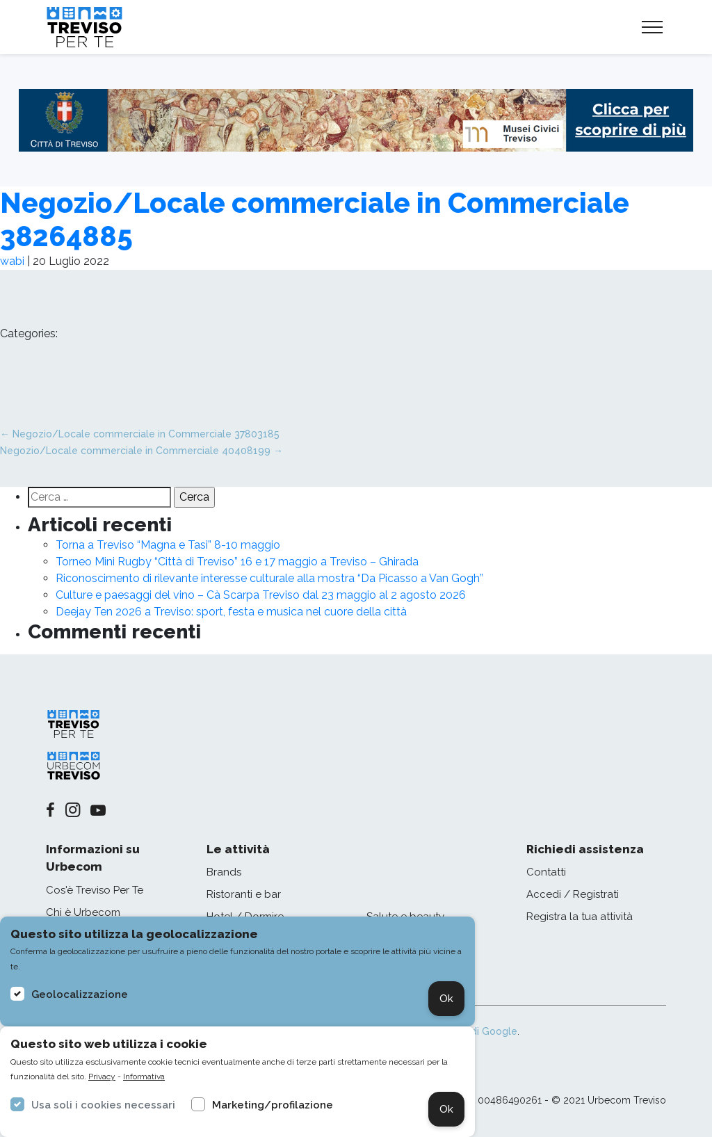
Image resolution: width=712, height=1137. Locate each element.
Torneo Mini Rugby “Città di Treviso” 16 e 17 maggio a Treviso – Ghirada (237, 561)
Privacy (101, 1076)
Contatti (546, 872)
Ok (446, 998)
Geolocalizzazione (79, 994)
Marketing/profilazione (272, 1105)
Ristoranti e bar (244, 894)
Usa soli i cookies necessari (103, 1105)
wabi (12, 261)
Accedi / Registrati (572, 894)
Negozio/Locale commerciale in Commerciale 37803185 (140, 434)
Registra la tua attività (579, 916)
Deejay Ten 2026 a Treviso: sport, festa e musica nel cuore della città (231, 611)
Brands (224, 872)
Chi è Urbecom (83, 912)
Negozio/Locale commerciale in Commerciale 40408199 (141, 450)
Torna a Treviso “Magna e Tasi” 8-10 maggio (168, 544)
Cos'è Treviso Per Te (94, 890)
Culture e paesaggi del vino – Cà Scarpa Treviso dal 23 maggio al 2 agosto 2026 (261, 595)
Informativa (144, 1076)
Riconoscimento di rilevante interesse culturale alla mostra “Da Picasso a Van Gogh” (269, 578)
